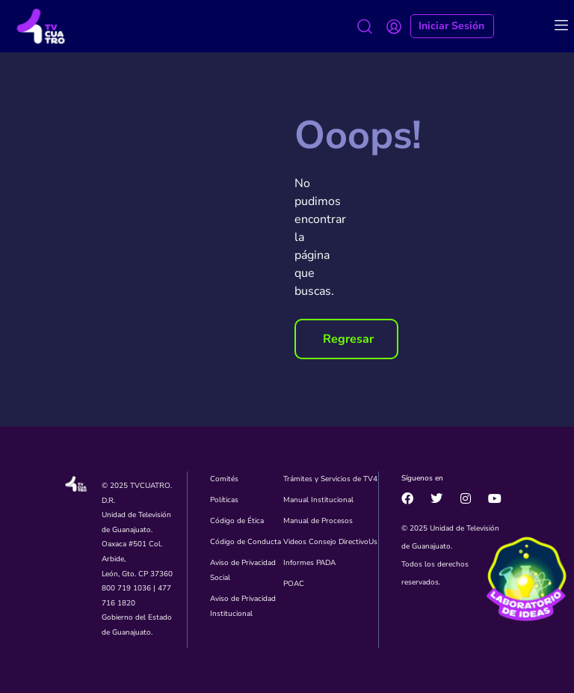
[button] (346, 339)
